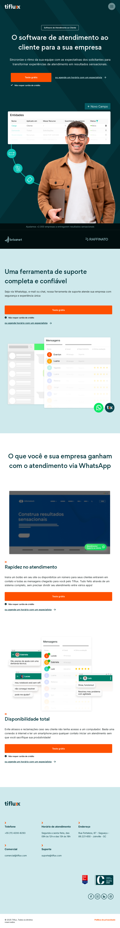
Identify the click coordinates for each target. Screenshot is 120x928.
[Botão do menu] (111, 6)
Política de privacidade (105, 920)
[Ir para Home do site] (12, 6)
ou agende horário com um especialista (28, 323)
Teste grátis (31, 77)
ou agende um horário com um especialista (81, 77)
